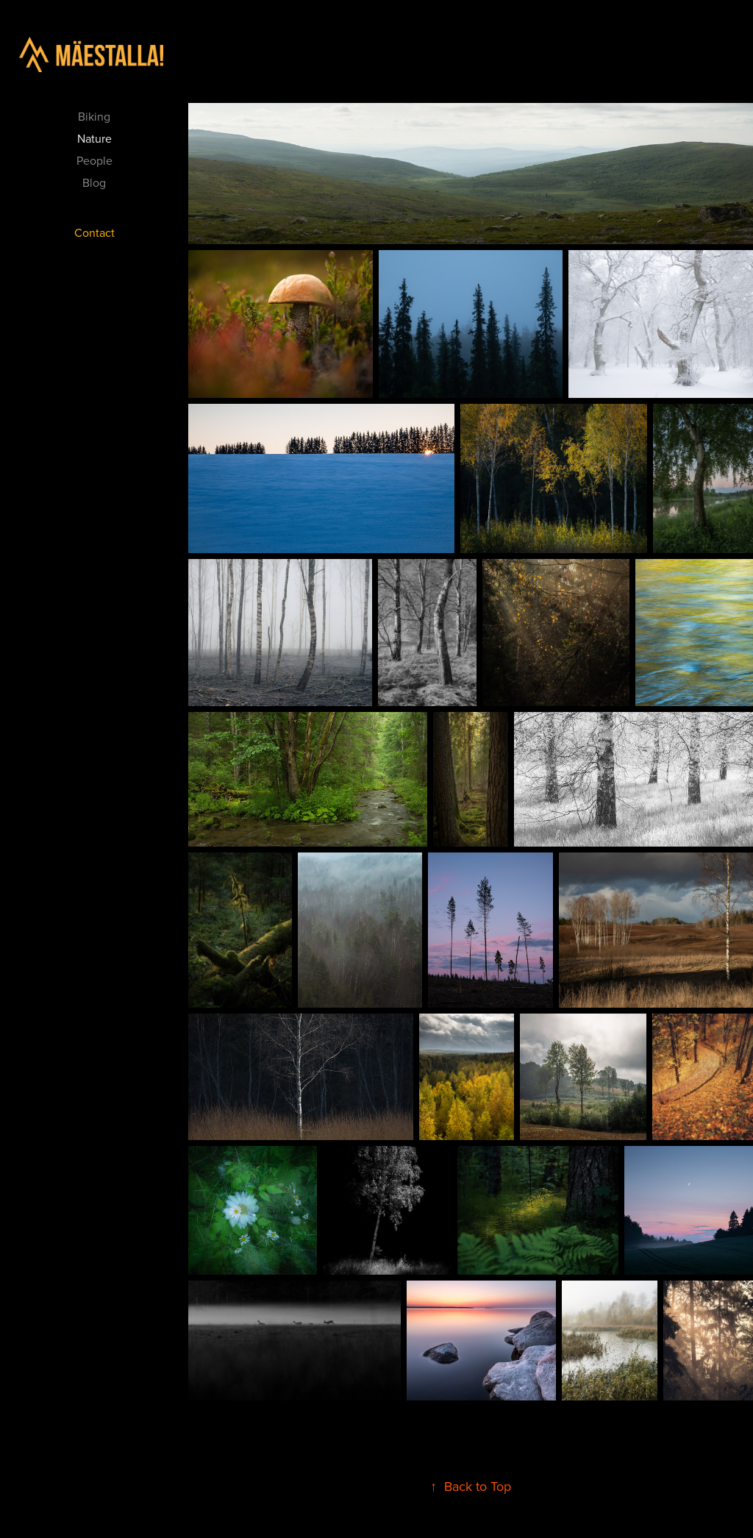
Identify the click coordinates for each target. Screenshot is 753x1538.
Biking (94, 116)
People (94, 160)
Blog (94, 182)
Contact (94, 232)
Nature (94, 138)
